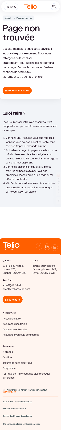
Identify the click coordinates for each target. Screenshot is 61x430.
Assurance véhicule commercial (21, 334)
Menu (11, 6)
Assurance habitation (15, 323)
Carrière (7, 357)
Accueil (7, 18)
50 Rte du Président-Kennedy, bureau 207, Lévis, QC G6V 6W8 (45, 269)
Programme (9, 368)
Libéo (38, 424)
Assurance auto (12, 318)
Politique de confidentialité (14, 408)
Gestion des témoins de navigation (17, 416)
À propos (8, 351)
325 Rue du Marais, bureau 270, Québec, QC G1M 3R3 (14, 269)
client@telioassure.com (16, 288)
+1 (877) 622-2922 (13, 285)
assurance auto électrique (18, 362)
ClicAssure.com (9, 392)
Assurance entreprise (15, 329)
